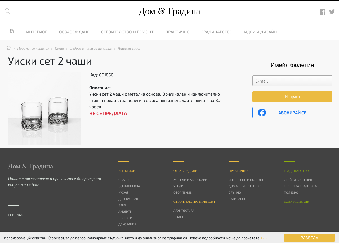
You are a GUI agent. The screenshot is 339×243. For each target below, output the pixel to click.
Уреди (178, 186)
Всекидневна (129, 186)
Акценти (125, 211)
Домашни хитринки (245, 186)
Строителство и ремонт (127, 31)
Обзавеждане (74, 31)
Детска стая (128, 199)
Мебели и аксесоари (190, 179)
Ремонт (179, 217)
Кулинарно (237, 199)
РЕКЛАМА (16, 214)
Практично (177, 31)
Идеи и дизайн (260, 31)
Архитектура (183, 210)
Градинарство (217, 31)
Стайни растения (298, 179)
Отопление (182, 192)
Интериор (36, 31)
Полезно (291, 192)
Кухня (123, 192)
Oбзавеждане (185, 171)
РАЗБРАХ (309, 237)
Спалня (124, 179)
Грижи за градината (300, 186)
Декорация (127, 224)
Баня (122, 205)
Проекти (125, 218)
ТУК (263, 238)
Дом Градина (169, 11)
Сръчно (235, 192)
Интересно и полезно (246, 179)
